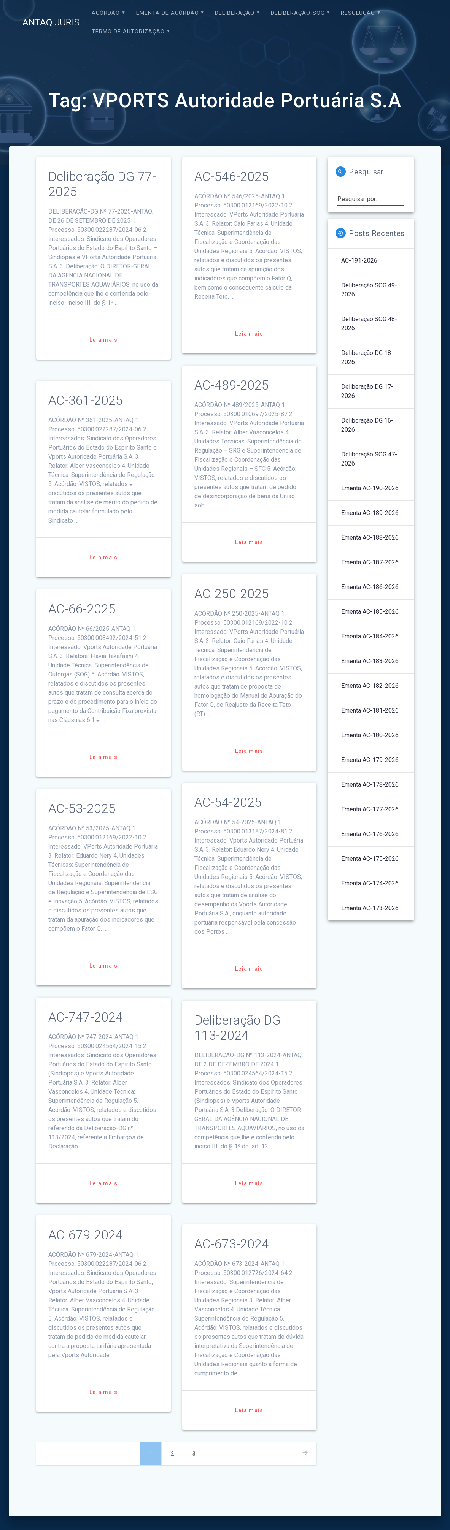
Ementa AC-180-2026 (370, 735)
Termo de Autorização (128, 32)
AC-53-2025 (82, 808)
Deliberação (234, 13)
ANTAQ (51, 22)
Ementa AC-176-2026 (370, 834)
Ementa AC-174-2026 (370, 883)
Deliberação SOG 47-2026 (369, 459)
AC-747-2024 (85, 1017)
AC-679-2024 (85, 1234)
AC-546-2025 (231, 176)
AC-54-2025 (228, 802)
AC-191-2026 (359, 260)
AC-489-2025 (231, 385)
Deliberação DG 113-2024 (237, 1028)
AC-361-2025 (85, 400)
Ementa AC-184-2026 (370, 636)
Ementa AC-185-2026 (370, 611)
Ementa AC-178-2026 (370, 784)
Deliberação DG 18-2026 (367, 357)
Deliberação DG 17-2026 (367, 391)
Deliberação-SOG (298, 13)
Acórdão (106, 13)
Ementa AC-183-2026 (370, 661)
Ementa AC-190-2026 (370, 488)
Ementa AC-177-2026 (370, 809)
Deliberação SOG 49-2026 (369, 290)
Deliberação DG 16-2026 (367, 425)
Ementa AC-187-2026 (370, 562)
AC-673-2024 (231, 1244)
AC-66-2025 (82, 609)
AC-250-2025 (231, 593)
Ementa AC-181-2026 (370, 710)
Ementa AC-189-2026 (370, 512)
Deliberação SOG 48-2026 (369, 323)
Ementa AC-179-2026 (370, 759)
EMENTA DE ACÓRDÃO (167, 13)
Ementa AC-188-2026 (370, 537)
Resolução (358, 13)
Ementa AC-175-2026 (370, 858)
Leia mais (103, 340)
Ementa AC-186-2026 (370, 587)
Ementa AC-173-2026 (370, 908)
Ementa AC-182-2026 (370, 685)
